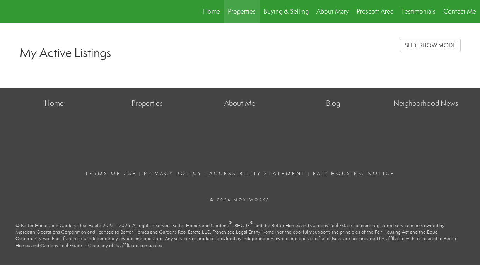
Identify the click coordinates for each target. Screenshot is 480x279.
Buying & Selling (286, 11)
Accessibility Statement (257, 173)
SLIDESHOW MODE (430, 45)
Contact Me (459, 11)
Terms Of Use (111, 173)
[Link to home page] (10, 11)
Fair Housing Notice (354, 173)
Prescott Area (375, 11)
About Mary (332, 11)
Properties (242, 11)
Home (211, 11)
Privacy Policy (173, 173)
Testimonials (418, 11)
